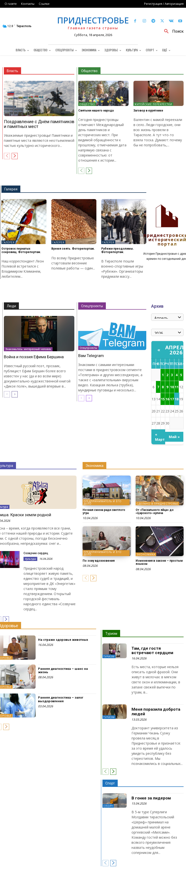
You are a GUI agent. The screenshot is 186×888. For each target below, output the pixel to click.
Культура (30, 558)
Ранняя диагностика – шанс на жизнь (63, 670)
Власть (12, 71)
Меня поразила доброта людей (156, 711)
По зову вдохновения (99, 560)
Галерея (10, 189)
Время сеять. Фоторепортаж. (73, 248)
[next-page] (15, 156)
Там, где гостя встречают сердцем (152, 650)
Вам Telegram (91, 355)
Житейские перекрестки (153, 104)
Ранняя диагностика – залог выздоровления (60, 699)
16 (167, 399)
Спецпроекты (92, 306)
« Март (160, 437)
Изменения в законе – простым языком (159, 562)
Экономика (94, 466)
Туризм (111, 633)
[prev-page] (7, 156)
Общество (89, 71)
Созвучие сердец (35, 553)
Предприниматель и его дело (103, 502)
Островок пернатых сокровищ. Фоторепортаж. (21, 250)
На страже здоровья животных (63, 640)
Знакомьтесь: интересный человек (28, 349)
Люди (11, 306)
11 (176, 387)
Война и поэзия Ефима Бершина (34, 356)
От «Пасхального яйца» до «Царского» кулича (155, 511)
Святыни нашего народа (96, 110)
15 (163, 399)
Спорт (110, 783)
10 (172, 387)
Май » (174, 436)
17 (172, 399)
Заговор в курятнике (148, 110)
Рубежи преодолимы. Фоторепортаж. (117, 250)
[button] (172, 31)
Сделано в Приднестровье (157, 503)
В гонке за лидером (151, 798)
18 (176, 399)
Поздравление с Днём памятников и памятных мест (39, 124)
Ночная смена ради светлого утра (104, 511)
